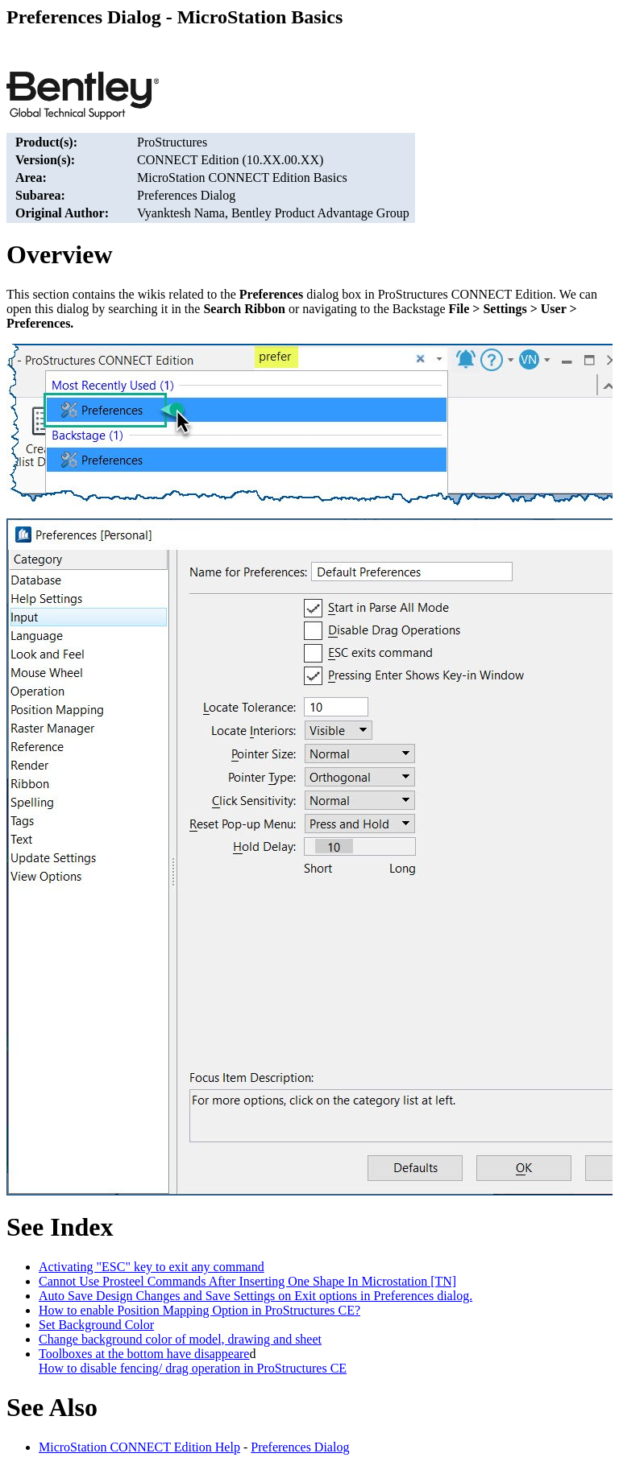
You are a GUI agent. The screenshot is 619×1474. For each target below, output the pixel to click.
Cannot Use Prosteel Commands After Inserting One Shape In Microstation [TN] (247, 1281)
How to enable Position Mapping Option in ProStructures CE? (199, 1310)
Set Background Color (96, 1325)
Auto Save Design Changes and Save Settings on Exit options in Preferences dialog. (255, 1296)
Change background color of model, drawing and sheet (180, 1339)
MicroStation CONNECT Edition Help (139, 1447)
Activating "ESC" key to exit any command (151, 1267)
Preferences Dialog (300, 1447)
